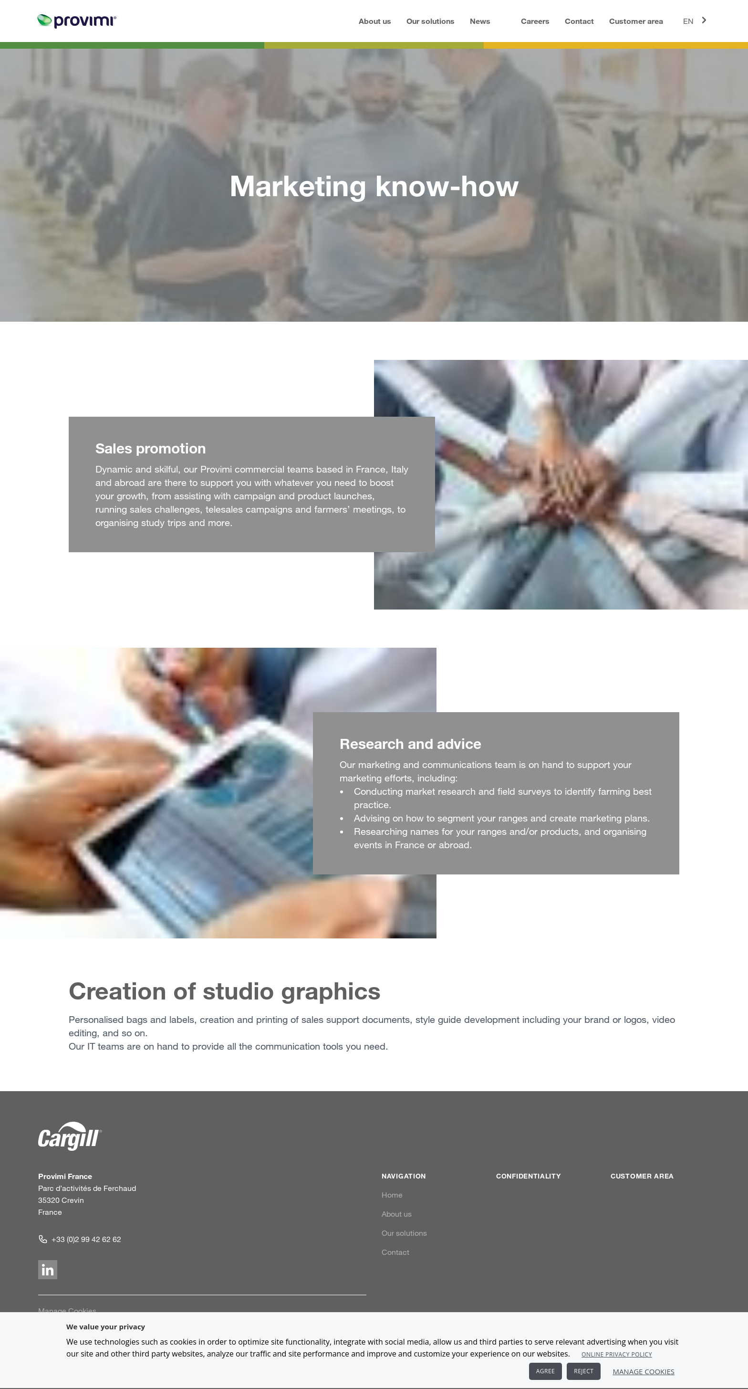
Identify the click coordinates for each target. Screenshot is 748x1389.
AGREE (545, 1371)
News (480, 20)
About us (375, 20)
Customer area (636, 20)
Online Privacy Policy (617, 1354)
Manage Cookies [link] (67, 1310)
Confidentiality (528, 1176)
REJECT (583, 1371)
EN (696, 20)
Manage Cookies (644, 1371)
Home (392, 1195)
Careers (535, 20)
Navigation (404, 1176)
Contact (579, 20)
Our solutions (430, 20)
